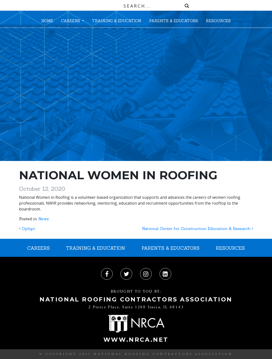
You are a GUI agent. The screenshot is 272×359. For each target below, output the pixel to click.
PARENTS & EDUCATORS (173, 20)
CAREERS (71, 20)
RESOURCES (218, 20)
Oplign (27, 228)
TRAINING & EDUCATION (116, 20)
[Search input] (137, 5)
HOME (47, 20)
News (43, 218)
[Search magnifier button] (186, 5)
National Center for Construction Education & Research (197, 228)
